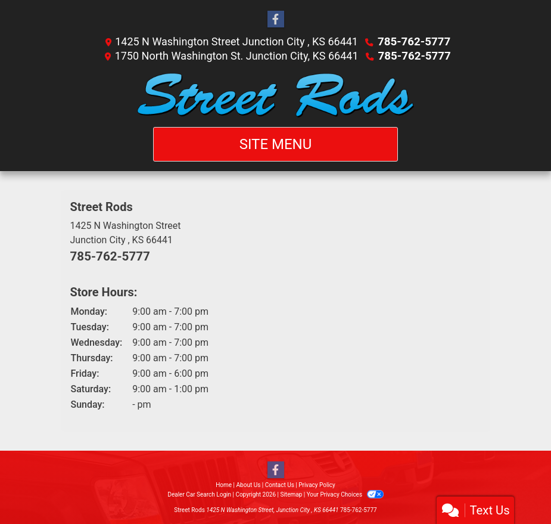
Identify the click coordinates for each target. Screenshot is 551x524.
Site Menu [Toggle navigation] (275, 144)
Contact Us (279, 484)
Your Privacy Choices (345, 494)
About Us (248, 484)
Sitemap (291, 494)
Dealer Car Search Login (199, 494)
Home (224, 484)
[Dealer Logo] (275, 95)
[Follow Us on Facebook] (275, 20)
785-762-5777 (414, 41)
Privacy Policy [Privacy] (316, 484)
